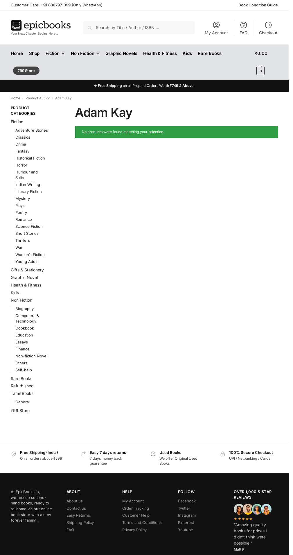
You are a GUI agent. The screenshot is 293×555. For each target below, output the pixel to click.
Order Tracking (135, 508)
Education (24, 335)
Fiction (17, 121)
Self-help (23, 370)
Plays (20, 205)
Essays (21, 342)
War (18, 247)
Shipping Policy (80, 522)
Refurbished (22, 385)
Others (21, 363)
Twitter (184, 508)
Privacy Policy (134, 529)
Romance (23, 219)
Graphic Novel (24, 277)
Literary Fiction (28, 191)
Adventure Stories (31, 130)
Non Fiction (21, 300)
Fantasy (22, 151)
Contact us (76, 508)
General (22, 402)
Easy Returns (78, 515)
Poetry (21, 212)
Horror (21, 165)
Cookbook (24, 328)
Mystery (22, 198)
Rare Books (21, 378)
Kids (15, 292)
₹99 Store (20, 410)
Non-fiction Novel (31, 356)
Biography (24, 308)
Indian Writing (27, 184)
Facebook (187, 501)
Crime (20, 144)
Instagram (187, 515)
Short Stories (27, 233)
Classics (22, 137)
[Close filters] (58, 108)
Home (15, 98)
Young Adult (26, 261)
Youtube (185, 529)
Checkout (268, 28)
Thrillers (22, 240)
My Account (216, 28)
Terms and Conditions (142, 522)
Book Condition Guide (258, 5)
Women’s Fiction (30, 254)
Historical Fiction (30, 158)
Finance (22, 349)
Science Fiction (29, 226)
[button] (266, 62)
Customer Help (136, 515)
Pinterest (186, 522)
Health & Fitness (26, 284)
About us (74, 501)
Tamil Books (22, 393)
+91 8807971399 (56, 5)
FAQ (244, 28)
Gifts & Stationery (27, 269)
